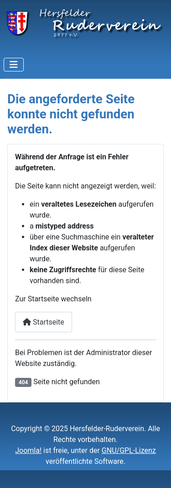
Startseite (43, 322)
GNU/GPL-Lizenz (129, 450)
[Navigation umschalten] (14, 64)
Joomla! (28, 450)
